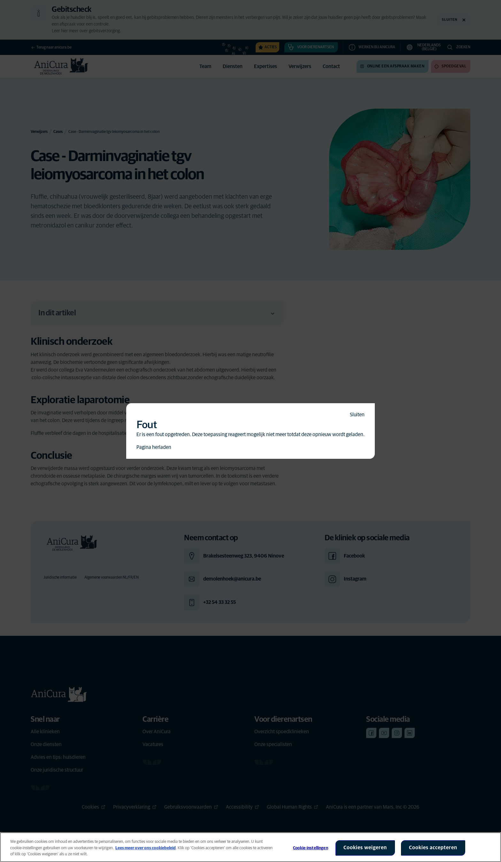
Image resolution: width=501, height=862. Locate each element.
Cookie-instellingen (310, 848)
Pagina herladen (153, 447)
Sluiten (357, 414)
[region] (250, 847)
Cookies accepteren (433, 847)
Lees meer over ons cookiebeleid (145, 848)
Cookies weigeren (365, 847)
